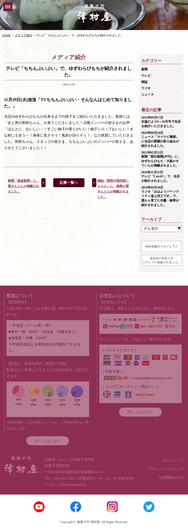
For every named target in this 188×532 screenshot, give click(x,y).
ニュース (147, 94)
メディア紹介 (23, 35)
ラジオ (146, 88)
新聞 (144, 69)
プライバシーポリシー (166, 469)
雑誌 (144, 82)
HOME (6, 35)
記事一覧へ (69, 183)
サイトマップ (173, 461)
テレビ (146, 75)
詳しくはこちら (47, 441)
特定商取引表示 (171, 478)
